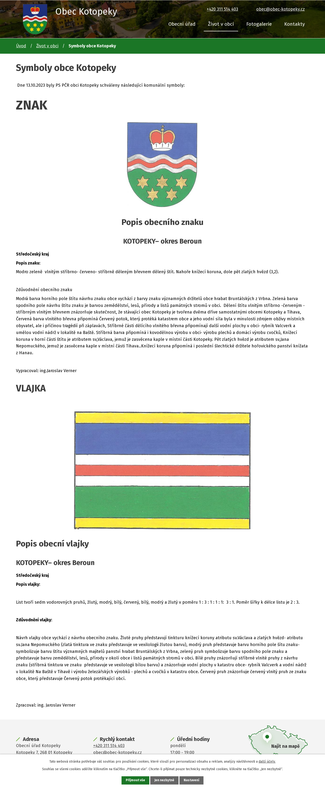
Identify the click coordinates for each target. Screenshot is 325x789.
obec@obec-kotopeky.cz (280, 9)
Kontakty (294, 24)
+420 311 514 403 (222, 9)
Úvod (21, 46)
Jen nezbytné (164, 780)
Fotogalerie (259, 24)
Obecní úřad (181, 24)
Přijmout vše (135, 780)
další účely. (267, 761)
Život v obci (221, 24)
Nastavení (191, 780)
